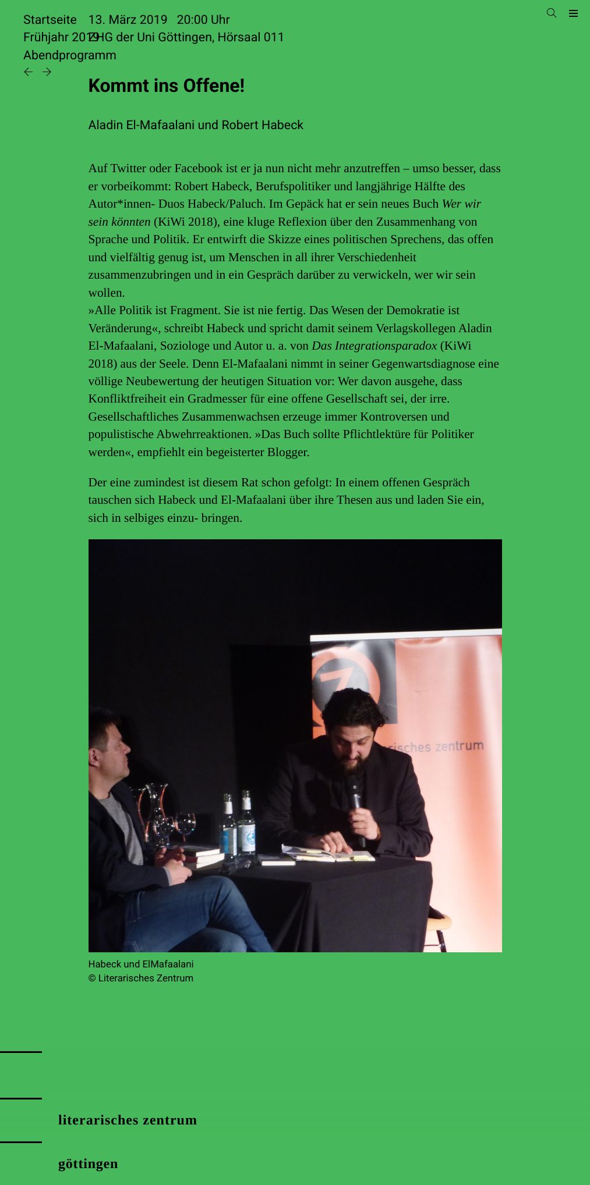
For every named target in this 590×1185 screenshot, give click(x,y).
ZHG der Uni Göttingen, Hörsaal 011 (187, 37)
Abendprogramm (69, 55)
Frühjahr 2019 (61, 37)
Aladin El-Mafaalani (142, 125)
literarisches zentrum (127, 1120)
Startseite (50, 20)
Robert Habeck (262, 125)
